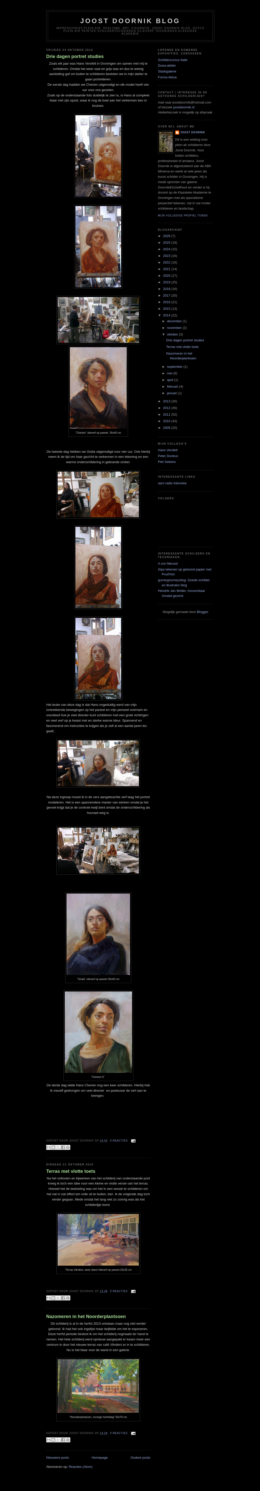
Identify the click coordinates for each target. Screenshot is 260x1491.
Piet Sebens (167, 462)
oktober (173, 334)
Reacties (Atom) (80, 1467)
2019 (167, 282)
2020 (167, 275)
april (170, 380)
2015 (167, 309)
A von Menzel (168, 563)
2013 (167, 401)
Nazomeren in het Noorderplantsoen (86, 1316)
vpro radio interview (172, 483)
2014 (167, 315)
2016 (167, 302)
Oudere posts (140, 1457)
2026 (167, 236)
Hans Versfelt (167, 450)
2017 (167, 295)
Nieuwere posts (57, 1457)
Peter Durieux (168, 456)
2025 (167, 242)
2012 (167, 408)
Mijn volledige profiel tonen (183, 215)
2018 (167, 289)
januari (172, 393)
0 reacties (118, 1140)
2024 (167, 249)
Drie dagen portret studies (75, 56)
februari (173, 386)
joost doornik (192, 132)
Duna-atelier (167, 65)
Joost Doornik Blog (130, 21)
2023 (167, 256)
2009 (167, 428)
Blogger (202, 612)
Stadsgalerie (167, 71)
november (175, 328)
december (175, 321)
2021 (167, 269)
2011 (167, 414)
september (175, 367)
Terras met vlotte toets (70, 1171)
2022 (167, 262)
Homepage (100, 1457)
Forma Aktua (167, 77)
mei (170, 373)
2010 (167, 421)
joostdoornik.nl (183, 107)
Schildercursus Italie (172, 60)
